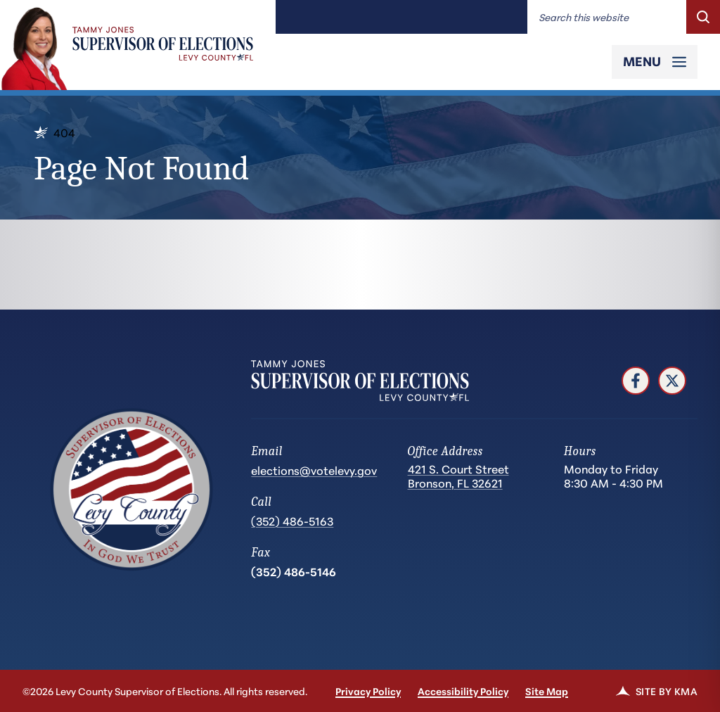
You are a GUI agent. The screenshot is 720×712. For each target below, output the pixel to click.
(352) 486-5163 (292, 520)
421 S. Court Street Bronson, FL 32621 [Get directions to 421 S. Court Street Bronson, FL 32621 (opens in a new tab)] (458, 476)
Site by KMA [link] (657, 691)
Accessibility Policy (463, 691)
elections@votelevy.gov (314, 470)
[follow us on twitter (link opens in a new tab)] (672, 381)
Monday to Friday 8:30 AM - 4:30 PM (613, 476)
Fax (260, 552)
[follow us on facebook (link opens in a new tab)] (636, 381)
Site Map (546, 691)
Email (266, 451)
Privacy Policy (368, 691)
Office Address (445, 451)
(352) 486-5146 (293, 571)
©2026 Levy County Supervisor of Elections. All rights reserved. (164, 691)
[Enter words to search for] (606, 17)
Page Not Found (141, 168)
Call (261, 502)
